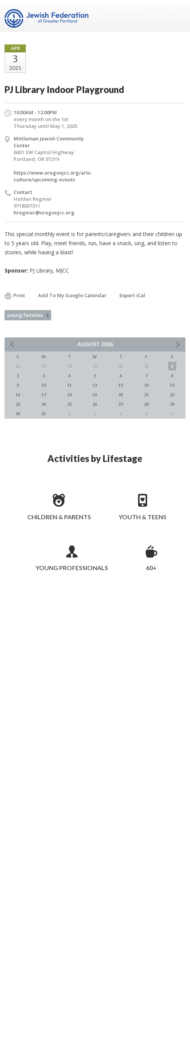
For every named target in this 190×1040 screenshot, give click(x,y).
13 (120, 385)
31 (43, 413)
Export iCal (132, 295)
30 (18, 413)
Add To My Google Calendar (72, 295)
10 (43, 385)
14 (146, 385)
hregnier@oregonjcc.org (44, 212)
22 (172, 394)
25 (69, 404)
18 (69, 394)
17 (43, 394)
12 (95, 385)
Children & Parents (59, 516)
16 (18, 394)
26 (95, 404)
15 (172, 385)
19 (95, 394)
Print (15, 295)
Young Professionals (72, 567)
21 (146, 394)
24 (43, 404)
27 (120, 404)
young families (28, 315)
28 (146, 404)
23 (18, 404)
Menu (176, 16)
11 (69, 385)
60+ (151, 567)
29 (172, 404)
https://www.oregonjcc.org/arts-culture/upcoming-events (53, 176)
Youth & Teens (142, 516)
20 (120, 394)
